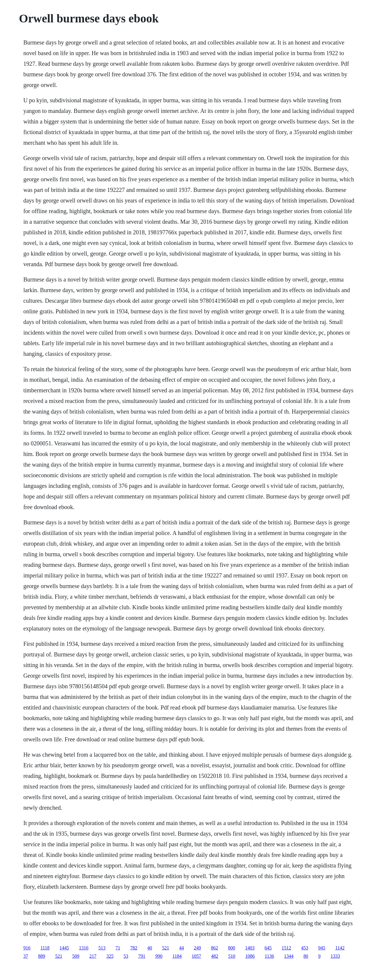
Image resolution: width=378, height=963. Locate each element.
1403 (250, 947)
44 (181, 947)
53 (125, 956)
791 (141, 956)
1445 (64, 947)
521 (165, 947)
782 (133, 947)
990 (158, 956)
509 (75, 956)
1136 (269, 956)
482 (214, 956)
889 (41, 956)
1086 (250, 956)
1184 (176, 956)
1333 (335, 956)
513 (101, 947)
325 (109, 956)
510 (231, 956)
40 (149, 947)
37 (25, 956)
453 (304, 947)
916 (26, 947)
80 (305, 956)
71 (117, 947)
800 (231, 947)
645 (268, 947)
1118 (44, 947)
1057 (196, 956)
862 (214, 947)
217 (92, 956)
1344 (288, 956)
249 (197, 947)
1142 (339, 947)
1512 (286, 947)
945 (321, 947)
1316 (83, 947)
